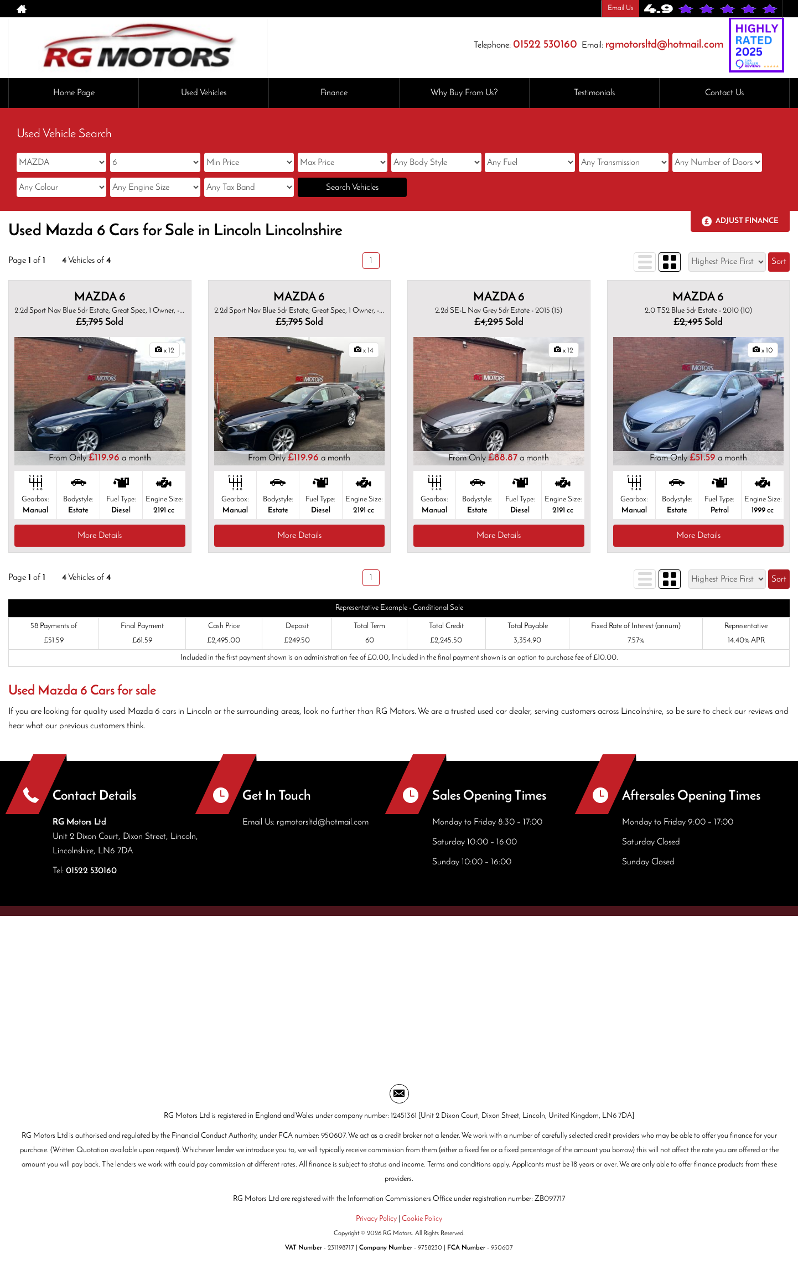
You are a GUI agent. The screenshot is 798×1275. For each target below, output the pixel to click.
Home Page (74, 93)
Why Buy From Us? (464, 93)
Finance (334, 93)
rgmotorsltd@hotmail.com (664, 44)
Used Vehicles (203, 93)
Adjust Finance (747, 221)
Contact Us (724, 93)
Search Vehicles (352, 187)
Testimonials (594, 93)
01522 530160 (545, 44)
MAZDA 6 (100, 297)
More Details (99, 535)
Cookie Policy (422, 1219)
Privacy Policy (376, 1219)
